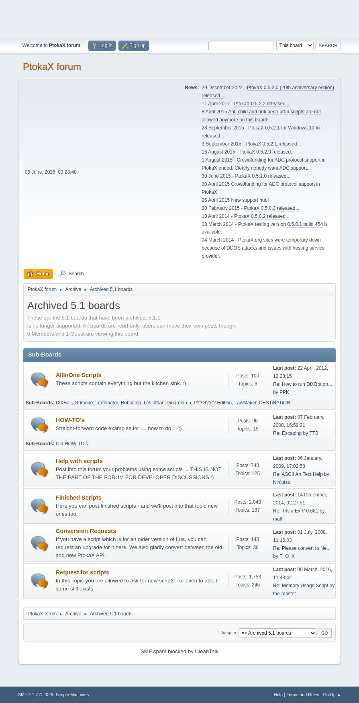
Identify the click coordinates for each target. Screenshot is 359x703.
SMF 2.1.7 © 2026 (35, 694)
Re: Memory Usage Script (300, 585)
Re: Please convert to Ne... (301, 548)
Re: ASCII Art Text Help (298, 474)
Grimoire (84, 403)
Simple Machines (72, 694)
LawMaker (246, 403)
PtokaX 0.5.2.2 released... (262, 104)
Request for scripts (83, 572)
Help (278, 694)
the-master (284, 593)
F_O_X (287, 556)
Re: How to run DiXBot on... (302, 384)
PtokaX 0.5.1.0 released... (263, 176)
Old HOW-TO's (72, 444)
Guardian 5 (179, 403)
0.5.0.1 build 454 (305, 224)
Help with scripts (79, 461)
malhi (279, 519)
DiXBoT (64, 403)
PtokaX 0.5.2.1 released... (273, 144)
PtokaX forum (52, 66)
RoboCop (131, 403)
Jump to (228, 632)
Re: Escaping (287, 433)
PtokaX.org (250, 240)
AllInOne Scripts (79, 375)
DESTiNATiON (274, 403)
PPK (284, 392)
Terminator (107, 403)
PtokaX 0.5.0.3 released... (272, 208)
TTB (313, 433)
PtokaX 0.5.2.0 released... (267, 152)
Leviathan (154, 403)
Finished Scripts (79, 497)
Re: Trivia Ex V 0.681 (295, 511)
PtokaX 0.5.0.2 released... (262, 216)
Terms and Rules (303, 694)
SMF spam (153, 651)
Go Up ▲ (332, 694)
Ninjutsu (281, 482)
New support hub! (250, 200)
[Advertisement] (179, 18)
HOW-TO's (70, 420)
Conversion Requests (86, 531)
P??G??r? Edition (213, 403)
